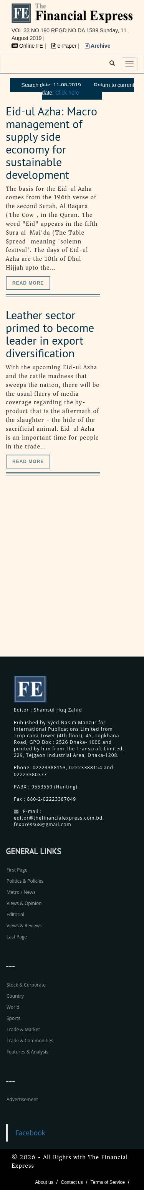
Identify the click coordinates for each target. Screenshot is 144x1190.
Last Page (17, 936)
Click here (67, 93)
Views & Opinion (24, 903)
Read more (28, 283)
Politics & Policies (25, 881)
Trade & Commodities (30, 1040)
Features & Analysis (27, 1051)
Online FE (28, 46)
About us (44, 1182)
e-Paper (64, 46)
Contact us (72, 1182)
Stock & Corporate (26, 985)
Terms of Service (108, 1182)
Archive (98, 46)
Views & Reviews (24, 925)
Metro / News (21, 892)
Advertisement (22, 1099)
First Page (17, 870)
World (13, 1007)
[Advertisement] (72, 574)
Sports (13, 1018)
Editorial (15, 914)
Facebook (30, 1132)
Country (15, 996)
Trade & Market (23, 1029)
